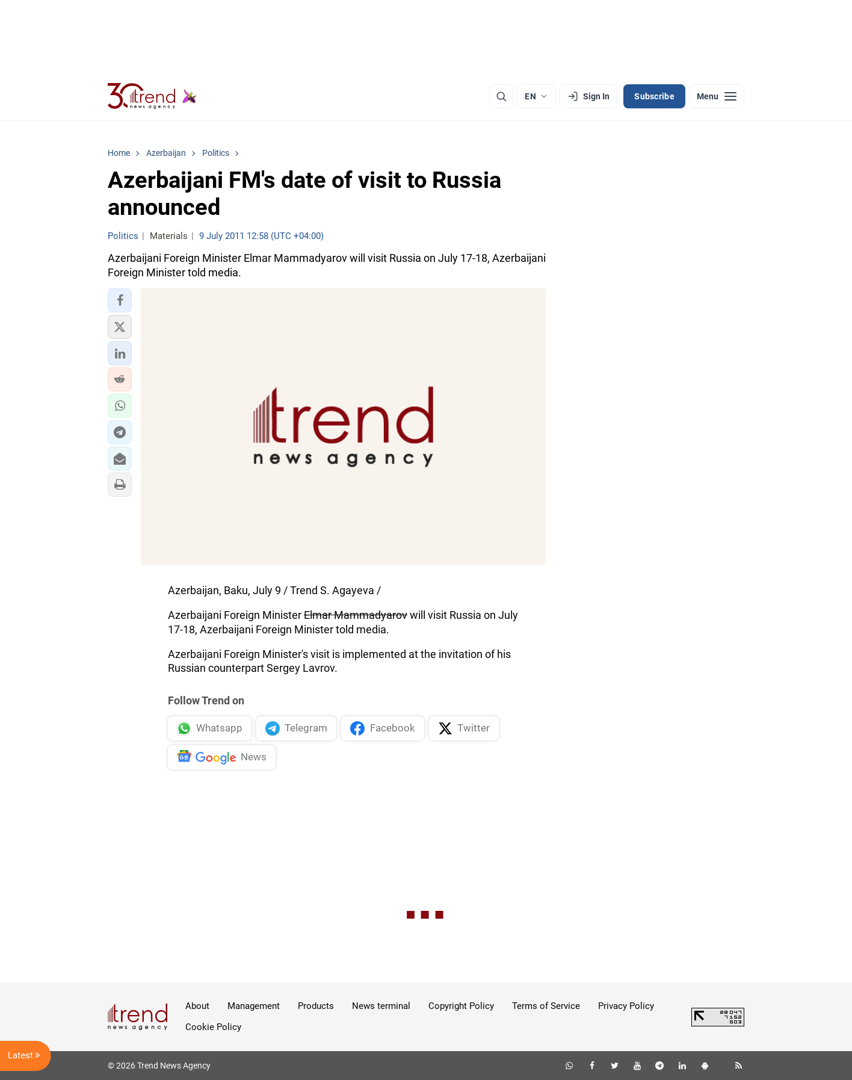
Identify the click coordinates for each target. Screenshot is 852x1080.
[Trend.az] (152, 96)
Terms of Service (546, 1006)
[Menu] (716, 96)
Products (316, 1006)
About (197, 1006)
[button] (119, 300)
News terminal (381, 1006)
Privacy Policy (626, 1006)
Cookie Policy (213, 1027)
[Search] (501, 96)
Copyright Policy (461, 1006)
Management (253, 1006)
